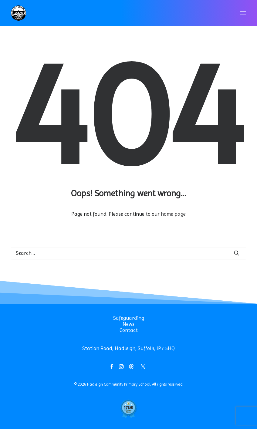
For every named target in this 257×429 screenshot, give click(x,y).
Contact (129, 330)
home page (173, 214)
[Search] (128, 253)
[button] (243, 13)
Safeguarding (128, 318)
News (128, 324)
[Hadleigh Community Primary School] (18, 13)
